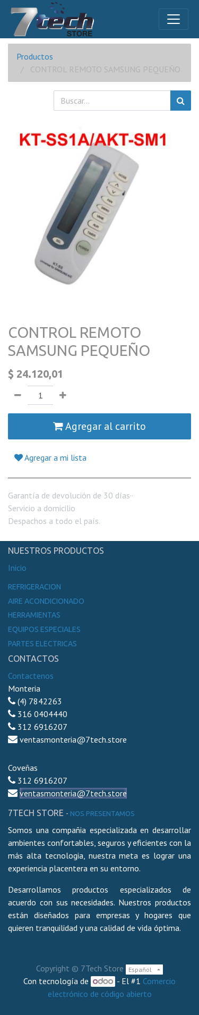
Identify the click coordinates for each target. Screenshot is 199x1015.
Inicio (17, 567)
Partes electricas (42, 643)
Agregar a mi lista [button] (50, 457)
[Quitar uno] (18, 395)
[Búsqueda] (180, 100)
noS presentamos (102, 813)
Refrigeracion (34, 587)
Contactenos (31, 675)
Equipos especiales (44, 629)
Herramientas (34, 615)
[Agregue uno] (63, 395)
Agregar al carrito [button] (99, 426)
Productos (34, 56)
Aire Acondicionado (46, 601)
